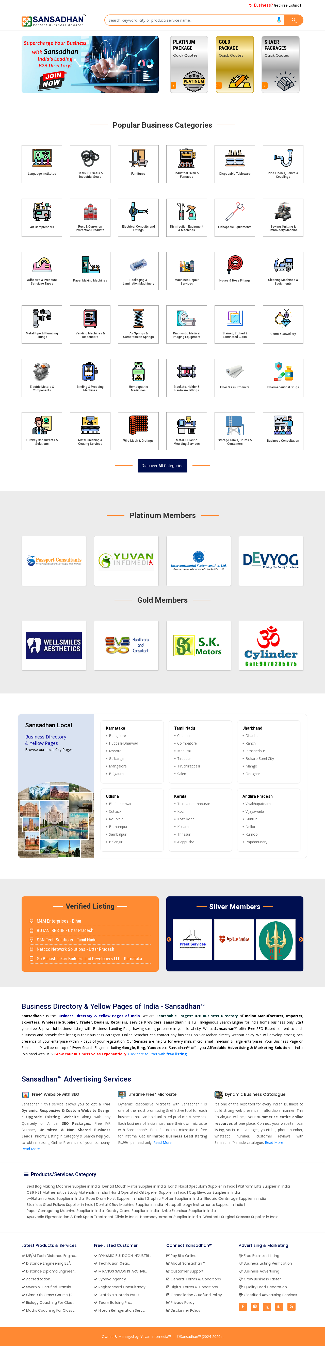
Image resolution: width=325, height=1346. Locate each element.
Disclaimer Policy (183, 1310)
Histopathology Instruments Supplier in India (204, 1204)
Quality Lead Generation (263, 1287)
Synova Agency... (111, 1279)
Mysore (115, 750)
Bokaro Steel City (260, 758)
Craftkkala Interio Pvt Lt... (118, 1294)
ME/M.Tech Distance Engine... (49, 1255)
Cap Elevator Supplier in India (214, 1192)
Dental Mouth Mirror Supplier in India (134, 1186)
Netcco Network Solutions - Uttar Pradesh (72, 949)
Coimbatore (187, 743)
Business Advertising (259, 1271)
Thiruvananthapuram (194, 803)
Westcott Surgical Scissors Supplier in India (241, 1216)
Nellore (251, 826)
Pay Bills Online (181, 1255)
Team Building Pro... (113, 1302)
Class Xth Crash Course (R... (48, 1294)
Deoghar (253, 773)
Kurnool (252, 834)
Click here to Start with (157, 1054)
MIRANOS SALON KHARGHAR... (121, 1271)
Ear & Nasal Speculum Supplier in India (201, 1186)
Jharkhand (252, 728)
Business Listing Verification (265, 1263)
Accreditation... (37, 1279)
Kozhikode (185, 819)
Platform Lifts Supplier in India (264, 1186)
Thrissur (183, 834)
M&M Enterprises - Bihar (56, 921)
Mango (251, 766)
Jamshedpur (255, 750)
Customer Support (185, 1271)
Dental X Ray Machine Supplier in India (129, 1204)
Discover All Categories (162, 465)
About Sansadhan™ (185, 1263)
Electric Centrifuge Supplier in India (235, 1198)
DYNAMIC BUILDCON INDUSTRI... (122, 1255)
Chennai (183, 735)
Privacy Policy (180, 1302)
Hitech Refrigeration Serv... (119, 1310)
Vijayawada (255, 811)
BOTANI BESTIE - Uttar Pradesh (61, 930)
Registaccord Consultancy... (121, 1287)
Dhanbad (253, 735)
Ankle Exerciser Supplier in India (188, 1210)
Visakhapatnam (258, 803)
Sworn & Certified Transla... (47, 1287)
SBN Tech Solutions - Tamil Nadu (63, 939)
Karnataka (115, 728)
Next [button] (300, 939)
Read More (31, 1148)
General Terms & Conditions (193, 1279)
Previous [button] (168, 939)
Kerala (180, 796)
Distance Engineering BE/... (47, 1263)
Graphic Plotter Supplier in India (174, 1198)
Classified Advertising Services (268, 1294)
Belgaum (116, 773)
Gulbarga (116, 758)
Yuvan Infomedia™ (155, 1336)
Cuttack (115, 811)
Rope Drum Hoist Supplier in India (115, 1198)
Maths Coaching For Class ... (48, 1310)
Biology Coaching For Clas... (48, 1302)
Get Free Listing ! (275, 5)
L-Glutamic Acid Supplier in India (55, 1198)
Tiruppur (184, 758)
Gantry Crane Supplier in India (132, 1210)
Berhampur (118, 826)
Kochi (181, 811)
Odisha (112, 796)
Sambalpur (117, 834)
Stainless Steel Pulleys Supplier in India (60, 1204)
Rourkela (116, 819)
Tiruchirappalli (188, 766)
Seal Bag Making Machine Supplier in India (63, 1186)
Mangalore (118, 766)
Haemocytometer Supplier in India (170, 1216)
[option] (280, 64)
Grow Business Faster (260, 1279)
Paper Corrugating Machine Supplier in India (65, 1210)
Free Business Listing (259, 1255)
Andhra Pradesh (257, 796)
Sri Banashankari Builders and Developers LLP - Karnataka (86, 958)
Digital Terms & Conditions (192, 1287)
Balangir (115, 841)
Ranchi (251, 743)
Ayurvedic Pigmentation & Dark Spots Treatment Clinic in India (82, 1216)
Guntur (251, 819)
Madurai (184, 750)
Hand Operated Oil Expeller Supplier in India (148, 1192)
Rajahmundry (256, 841)
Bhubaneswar (120, 803)
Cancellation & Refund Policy (194, 1294)
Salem (182, 773)
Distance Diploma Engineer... (49, 1271)
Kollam (183, 826)
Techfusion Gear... (112, 1263)
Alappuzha (185, 841)
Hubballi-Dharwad (123, 743)
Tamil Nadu (184, 728)
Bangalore (117, 735)
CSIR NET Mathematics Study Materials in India (67, 1192)
